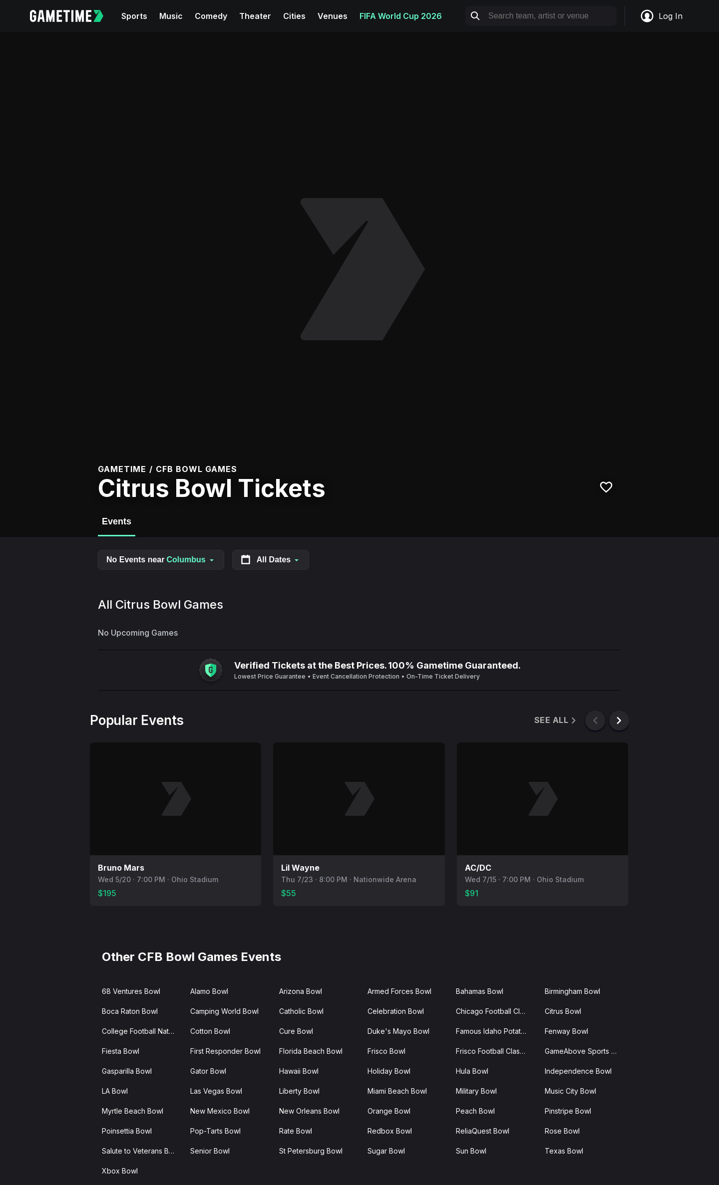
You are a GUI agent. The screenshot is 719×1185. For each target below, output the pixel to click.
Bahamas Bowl (479, 991)
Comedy (211, 16)
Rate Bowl (295, 1131)
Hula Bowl (472, 1071)
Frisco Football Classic (492, 1051)
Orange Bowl (388, 1111)
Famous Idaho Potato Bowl (496, 1031)
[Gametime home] (72, 16)
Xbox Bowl (120, 1171)
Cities (294, 16)
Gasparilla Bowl (127, 1071)
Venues (333, 16)
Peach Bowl (475, 1111)
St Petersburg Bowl (311, 1151)
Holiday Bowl (388, 1071)
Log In (661, 15)
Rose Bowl (562, 1131)
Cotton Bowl (210, 1031)
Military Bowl (476, 1091)
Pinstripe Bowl (568, 1111)
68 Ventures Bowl (131, 991)
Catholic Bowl (301, 1011)
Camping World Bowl (224, 1011)
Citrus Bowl (563, 1011)
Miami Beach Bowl (397, 1091)
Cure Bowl (296, 1031)
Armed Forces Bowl (399, 991)
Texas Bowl (564, 1151)
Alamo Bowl (209, 991)
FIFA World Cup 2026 (401, 16)
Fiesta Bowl (120, 1051)
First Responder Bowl (225, 1051)
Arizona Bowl (300, 991)
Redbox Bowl (389, 1131)
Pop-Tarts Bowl (215, 1131)
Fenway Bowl (566, 1031)
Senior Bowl (210, 1151)
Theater (255, 16)
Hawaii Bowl (299, 1071)
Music (171, 16)
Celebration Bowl (395, 1011)
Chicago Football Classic (496, 1011)
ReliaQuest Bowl (482, 1131)
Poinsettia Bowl (127, 1131)
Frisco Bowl (386, 1051)
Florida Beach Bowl (311, 1051)
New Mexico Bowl (220, 1111)
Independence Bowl (578, 1071)
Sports (134, 16)
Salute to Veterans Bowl (141, 1151)
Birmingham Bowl (572, 991)
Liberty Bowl (299, 1091)
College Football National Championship (142, 1031)
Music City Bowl (570, 1091)
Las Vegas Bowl (216, 1091)
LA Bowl (115, 1091)
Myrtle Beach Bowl (132, 1111)
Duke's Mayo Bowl (398, 1031)
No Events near (161, 559)
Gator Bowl (208, 1071)
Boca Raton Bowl (130, 1011)
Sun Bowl (471, 1151)
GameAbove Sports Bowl (585, 1051)
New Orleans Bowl (309, 1111)
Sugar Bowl (386, 1151)
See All (556, 720)
